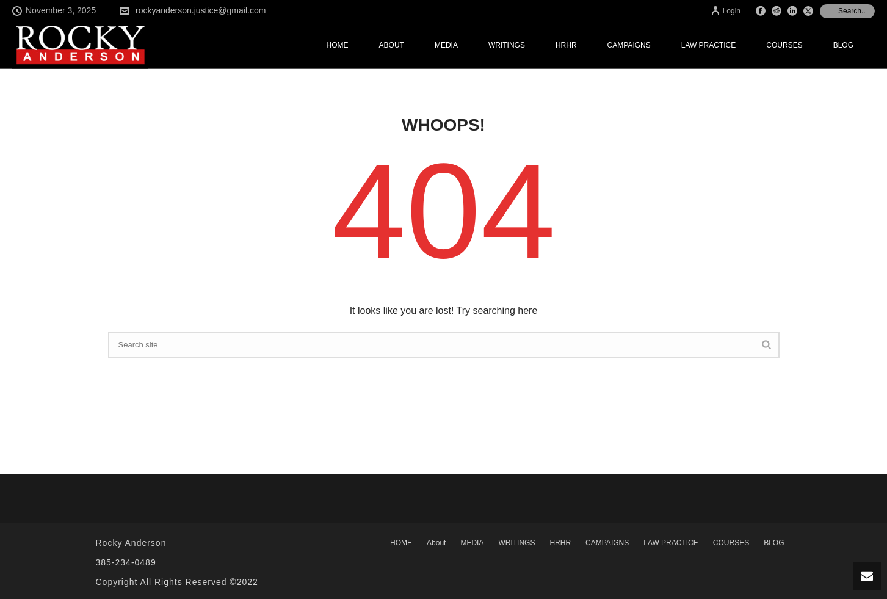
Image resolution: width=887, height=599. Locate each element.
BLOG (843, 45)
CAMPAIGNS (629, 45)
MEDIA (446, 45)
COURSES (784, 45)
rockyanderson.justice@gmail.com (201, 10)
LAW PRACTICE (708, 45)
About (391, 45)
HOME (338, 45)
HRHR (566, 45)
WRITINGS (506, 45)
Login (725, 11)
